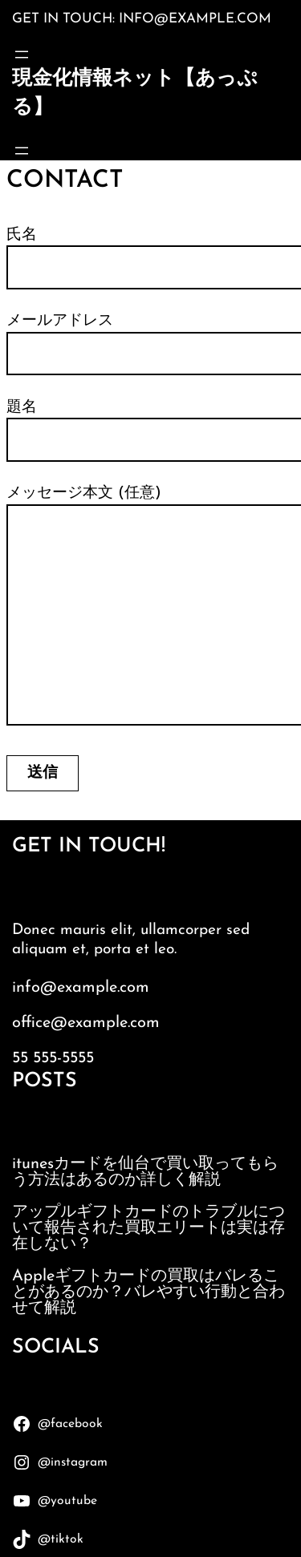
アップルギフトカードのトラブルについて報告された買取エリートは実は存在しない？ (148, 1228)
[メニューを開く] (21, 54)
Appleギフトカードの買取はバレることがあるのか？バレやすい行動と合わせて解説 (148, 1292)
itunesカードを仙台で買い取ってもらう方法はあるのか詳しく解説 (145, 1172)
